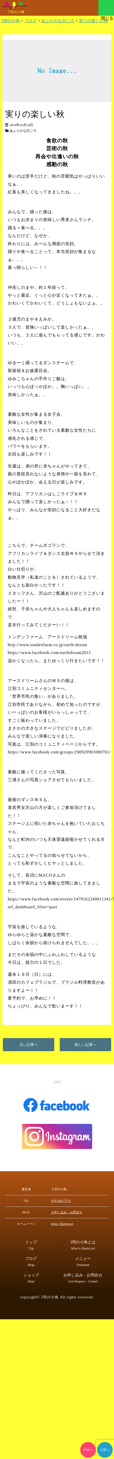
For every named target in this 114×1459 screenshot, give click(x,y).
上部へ (105, 1450)
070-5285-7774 (61, 1201)
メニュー (106, 8)
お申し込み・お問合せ (66, 1212)
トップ (31, 1245)
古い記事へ (28, 1045)
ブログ (31, 1261)
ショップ (31, 1278)
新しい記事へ (85, 1045)
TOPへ (88, 1450)
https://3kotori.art (62, 1224)
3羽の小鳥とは (83, 1245)
